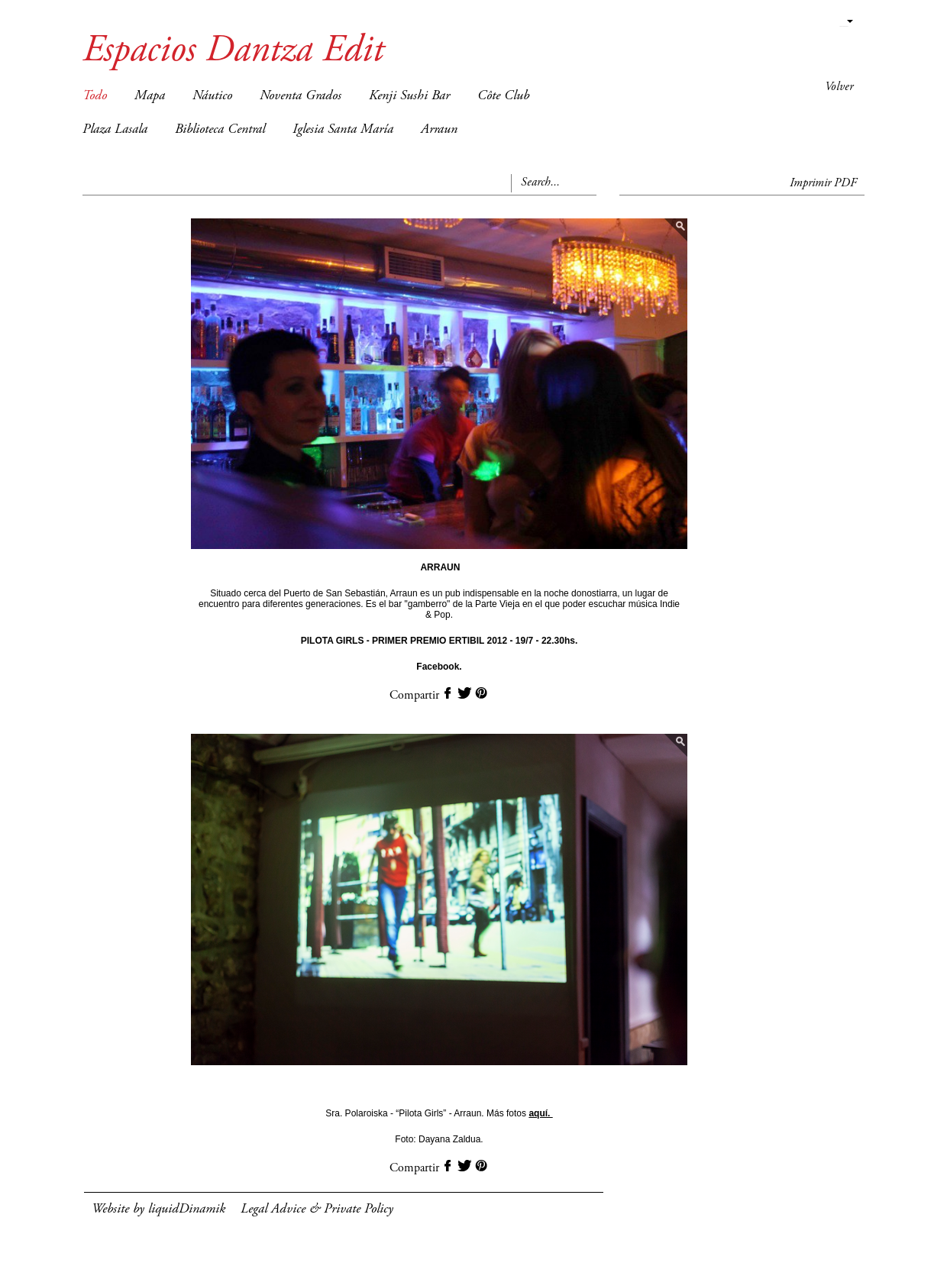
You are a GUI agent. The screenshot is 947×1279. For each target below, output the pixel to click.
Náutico (212, 96)
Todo (94, 96)
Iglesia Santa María (343, 130)
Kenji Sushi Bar (409, 96)
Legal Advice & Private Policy (317, 1209)
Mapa (149, 96)
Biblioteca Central (220, 130)
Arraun (439, 130)
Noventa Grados (300, 96)
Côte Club (503, 96)
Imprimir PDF (823, 183)
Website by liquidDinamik (158, 1209)
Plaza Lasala (114, 130)
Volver (839, 87)
